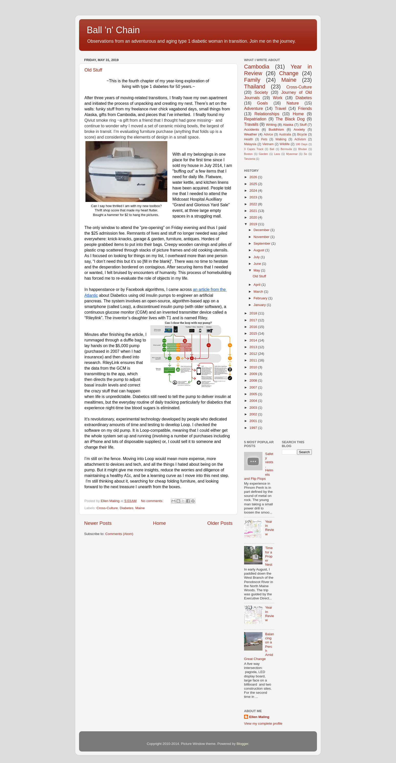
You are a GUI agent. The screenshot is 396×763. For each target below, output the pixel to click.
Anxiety (299, 129)
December (262, 230)
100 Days (302, 144)
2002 (253, 414)
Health (248, 139)
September (262, 243)
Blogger (242, 744)
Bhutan (302, 149)
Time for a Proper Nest (269, 556)
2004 (253, 401)
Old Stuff (93, 70)
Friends (305, 108)
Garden (263, 153)
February (261, 298)
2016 (253, 327)
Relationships (267, 113)
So (305, 153)
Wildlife (285, 144)
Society (261, 92)
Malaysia (250, 144)
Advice (268, 134)
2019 (253, 224)
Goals (262, 103)
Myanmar (292, 153)
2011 (253, 360)
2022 (253, 204)
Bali (272, 149)
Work (277, 97)
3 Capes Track (253, 149)
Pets (264, 139)
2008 (253, 380)
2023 (253, 197)
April (257, 285)
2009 (253, 374)
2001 (253, 421)
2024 (253, 190)
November (262, 237)
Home (159, 523)
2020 (253, 217)
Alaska (288, 125)
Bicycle (302, 134)
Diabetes (126, 508)
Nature (293, 103)
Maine (140, 508)
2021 (253, 211)
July (257, 257)
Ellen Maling (259, 717)
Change (289, 73)
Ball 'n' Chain (113, 30)
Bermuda (286, 149)
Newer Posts (98, 523)
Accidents (251, 129)
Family (252, 80)
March (259, 291)
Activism (300, 139)
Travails (251, 124)
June (258, 264)
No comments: (152, 501)
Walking (280, 139)
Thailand (254, 86)
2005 (253, 394)
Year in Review (269, 528)
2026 (253, 177)
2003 (253, 407)
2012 (253, 354)
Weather (250, 134)
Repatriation (255, 119)
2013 (253, 347)
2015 (253, 333)
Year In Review (269, 614)
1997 (253, 428)
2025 (253, 184)
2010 (253, 367)
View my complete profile (263, 723)
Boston (248, 153)
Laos (277, 153)
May (257, 270)
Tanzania (249, 158)
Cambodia (256, 66)
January (260, 305)
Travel (280, 108)
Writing (271, 125)
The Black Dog (290, 119)
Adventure (253, 108)
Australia (285, 134)
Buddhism (276, 129)
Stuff (303, 125)
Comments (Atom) (119, 534)
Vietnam (267, 144)
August (259, 250)
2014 (253, 340)
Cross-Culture (107, 508)
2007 (253, 387)
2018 (253, 313)
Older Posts (220, 523)
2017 (253, 320)
